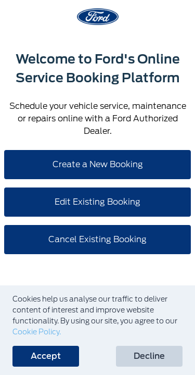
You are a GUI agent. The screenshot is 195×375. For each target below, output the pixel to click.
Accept (46, 356)
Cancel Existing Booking (97, 239)
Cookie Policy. (36, 332)
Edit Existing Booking (97, 202)
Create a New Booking (98, 164)
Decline (149, 356)
